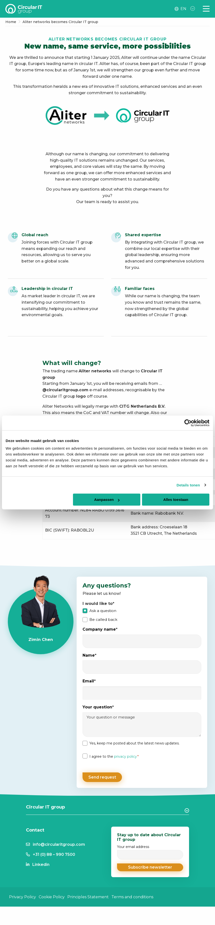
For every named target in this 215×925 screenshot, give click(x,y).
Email (89, 681)
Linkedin (40, 862)
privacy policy (125, 756)
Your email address (150, 849)
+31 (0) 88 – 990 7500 (54, 852)
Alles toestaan (175, 499)
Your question (98, 707)
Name (89, 655)
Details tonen (188, 485)
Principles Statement (88, 894)
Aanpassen (106, 499)
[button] (150, 865)
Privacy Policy (22, 894)
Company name (100, 629)
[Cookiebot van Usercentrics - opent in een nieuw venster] (188, 423)
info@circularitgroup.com (59, 842)
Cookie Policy (52, 894)
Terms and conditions (132, 894)
